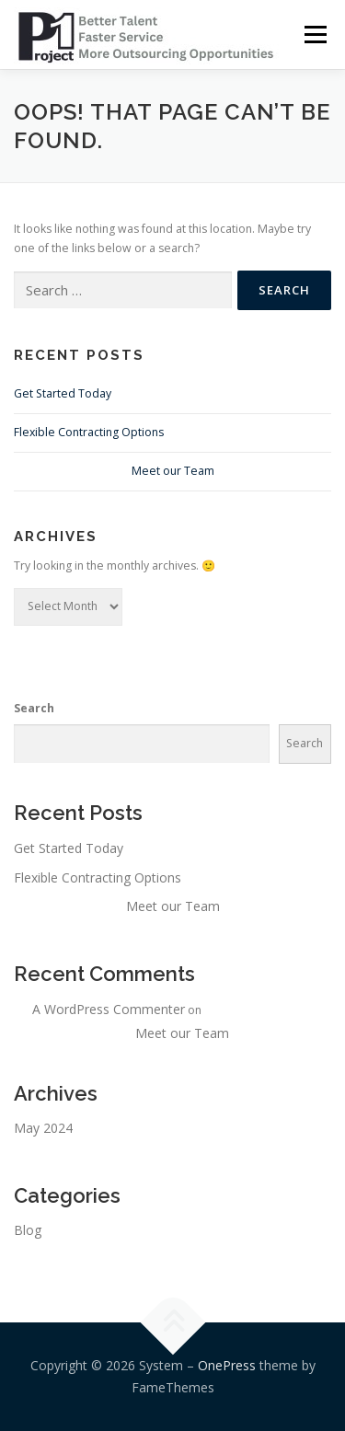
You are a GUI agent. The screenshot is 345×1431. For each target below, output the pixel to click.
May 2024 (43, 1128)
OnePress (227, 1365)
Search (34, 708)
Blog (27, 1230)
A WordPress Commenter (108, 1009)
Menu (314, 34)
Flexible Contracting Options (89, 432)
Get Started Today (62, 393)
